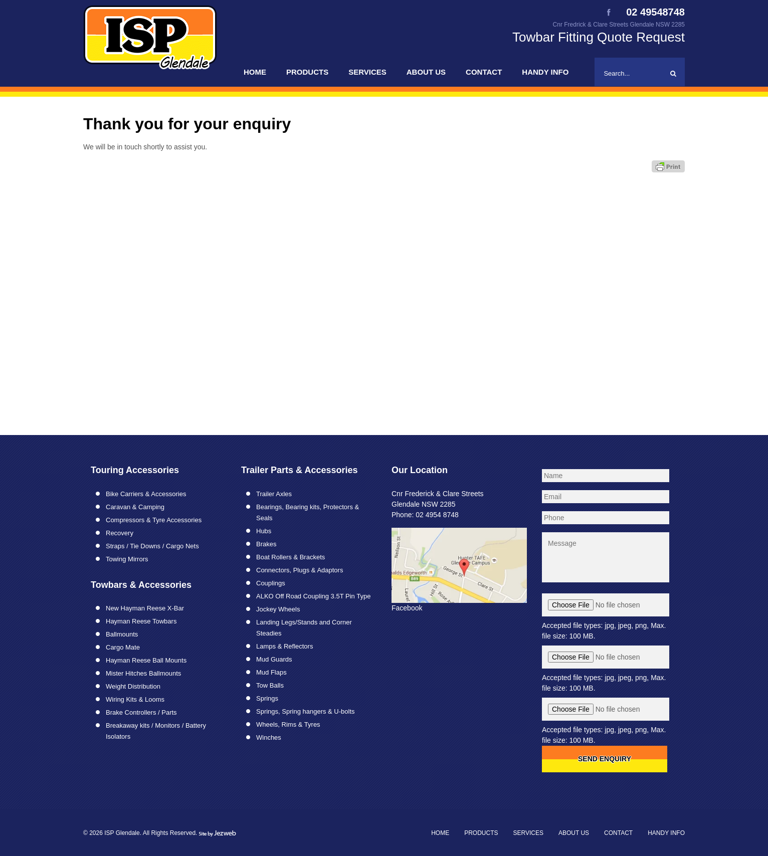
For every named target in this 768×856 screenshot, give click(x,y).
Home (255, 72)
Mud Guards (274, 659)
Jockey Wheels (278, 609)
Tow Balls (270, 685)
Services (367, 72)
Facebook (407, 608)
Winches (268, 737)
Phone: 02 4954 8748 (425, 515)
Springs (267, 698)
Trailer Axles (274, 494)
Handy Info (545, 72)
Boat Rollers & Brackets (290, 557)
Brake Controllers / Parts (141, 712)
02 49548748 (655, 13)
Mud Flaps (271, 672)
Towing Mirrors (127, 559)
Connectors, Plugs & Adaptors (299, 570)
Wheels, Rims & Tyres (288, 724)
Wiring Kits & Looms (135, 699)
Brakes (266, 544)
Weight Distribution (133, 686)
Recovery (119, 533)
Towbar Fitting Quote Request (598, 37)
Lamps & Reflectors (284, 646)
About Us (426, 72)
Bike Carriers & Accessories (146, 494)
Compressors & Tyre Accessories (154, 520)
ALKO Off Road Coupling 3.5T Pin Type (313, 596)
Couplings (270, 583)
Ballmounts (122, 634)
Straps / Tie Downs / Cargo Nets (152, 546)
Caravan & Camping (135, 507)
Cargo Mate (123, 647)
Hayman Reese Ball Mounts (146, 660)
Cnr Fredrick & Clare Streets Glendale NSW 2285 (619, 24)
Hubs (263, 531)
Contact (484, 72)
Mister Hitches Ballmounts (143, 673)
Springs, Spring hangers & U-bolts (305, 711)
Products (307, 72)
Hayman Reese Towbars (141, 621)
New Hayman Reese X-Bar (145, 608)
